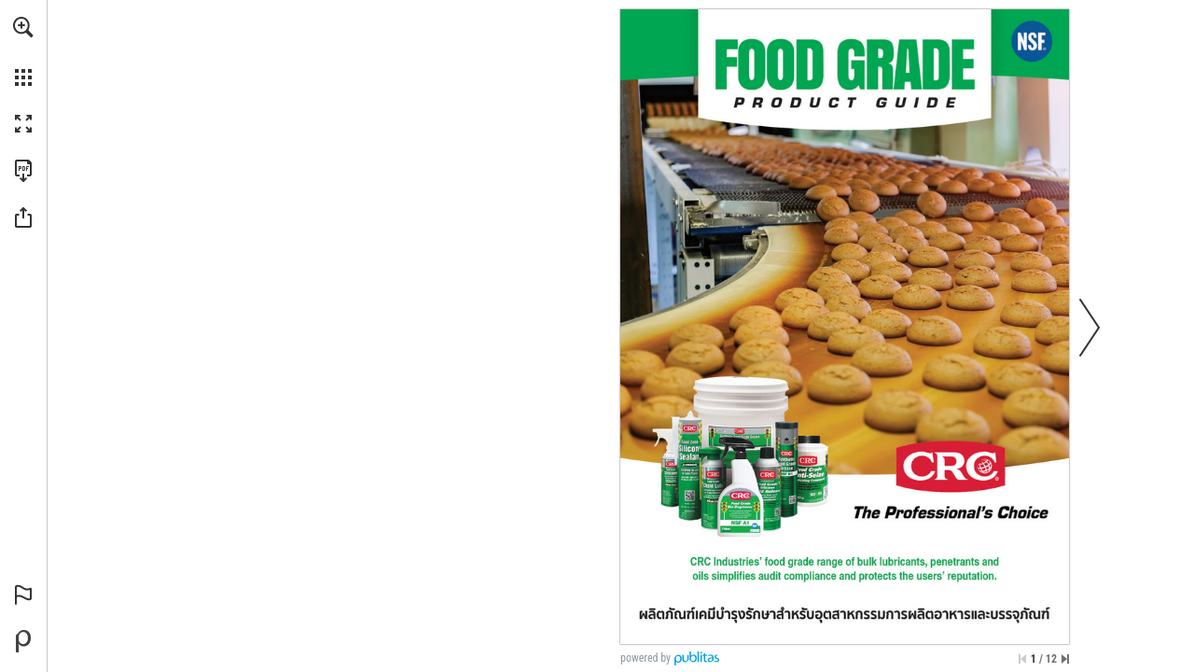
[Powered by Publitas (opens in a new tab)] (23, 641)
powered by (645, 658)
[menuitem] (23, 51)
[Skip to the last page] (1065, 659)
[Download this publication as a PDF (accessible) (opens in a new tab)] (23, 170)
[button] (23, 27)
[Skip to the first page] (1022, 659)
